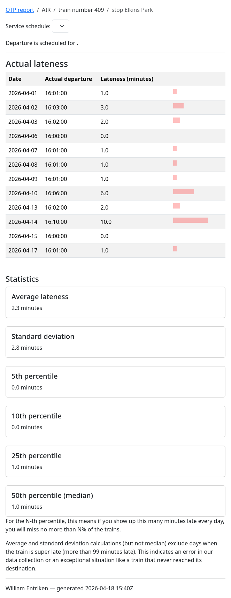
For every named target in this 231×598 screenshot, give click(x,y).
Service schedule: (28, 26)
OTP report (20, 10)
